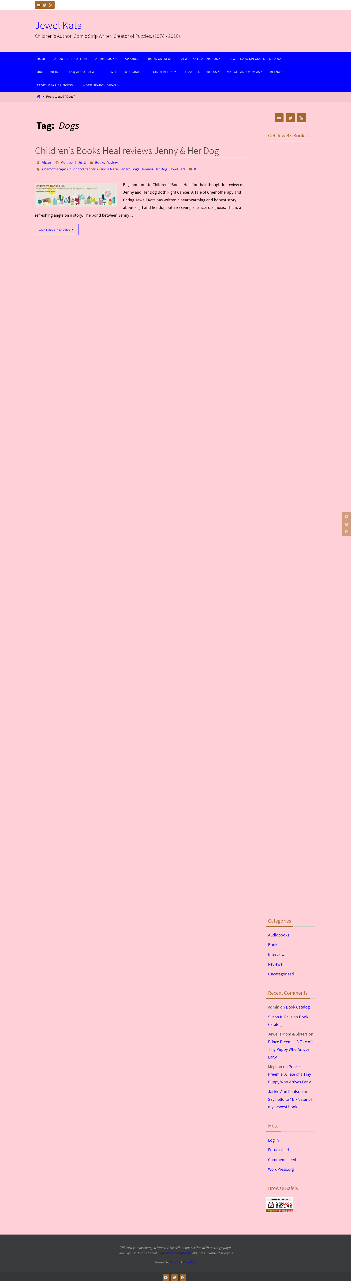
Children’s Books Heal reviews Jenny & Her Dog (127, 150)
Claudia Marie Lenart (113, 169)
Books (100, 162)
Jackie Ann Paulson (285, 1091)
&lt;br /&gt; (290, 172)
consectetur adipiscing (174, 1253)
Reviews (113, 162)
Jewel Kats (58, 25)
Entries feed (278, 1149)
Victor (46, 162)
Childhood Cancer (81, 169)
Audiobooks (278, 935)
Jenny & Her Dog (154, 169)
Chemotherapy (54, 169)
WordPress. (190, 1262)
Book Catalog (298, 1007)
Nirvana (175, 1262)
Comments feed (282, 1159)
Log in (273, 1140)
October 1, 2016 (73, 162)
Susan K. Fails (280, 1017)
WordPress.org (281, 1169)
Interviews (277, 954)
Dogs (135, 169)
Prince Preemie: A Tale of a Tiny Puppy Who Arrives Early (291, 1049)
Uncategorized (281, 974)
